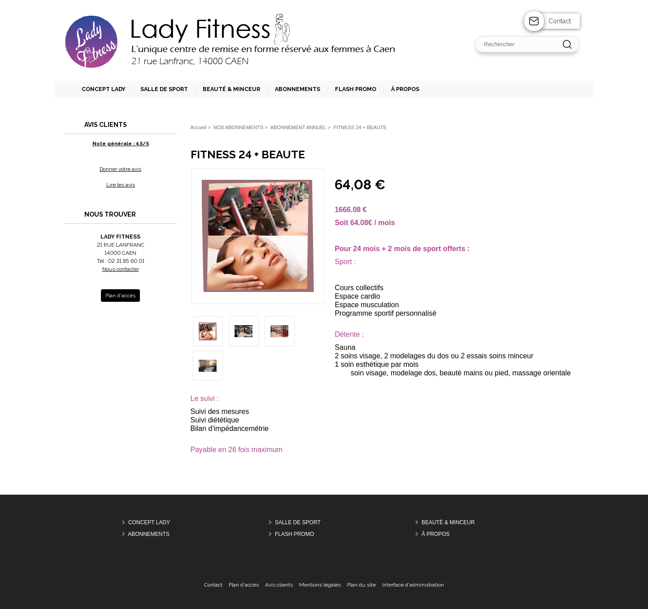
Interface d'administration (413, 585)
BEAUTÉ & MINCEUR (448, 522)
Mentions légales (320, 585)
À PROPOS (436, 534)
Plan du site (361, 585)
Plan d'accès (244, 585)
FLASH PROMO (294, 534)
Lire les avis (120, 185)
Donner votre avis (120, 169)
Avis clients (279, 585)
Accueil (199, 127)
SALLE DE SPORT (298, 522)
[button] (160, 89)
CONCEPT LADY (149, 522)
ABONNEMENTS (149, 534)
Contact (559, 21)
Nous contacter (120, 269)
